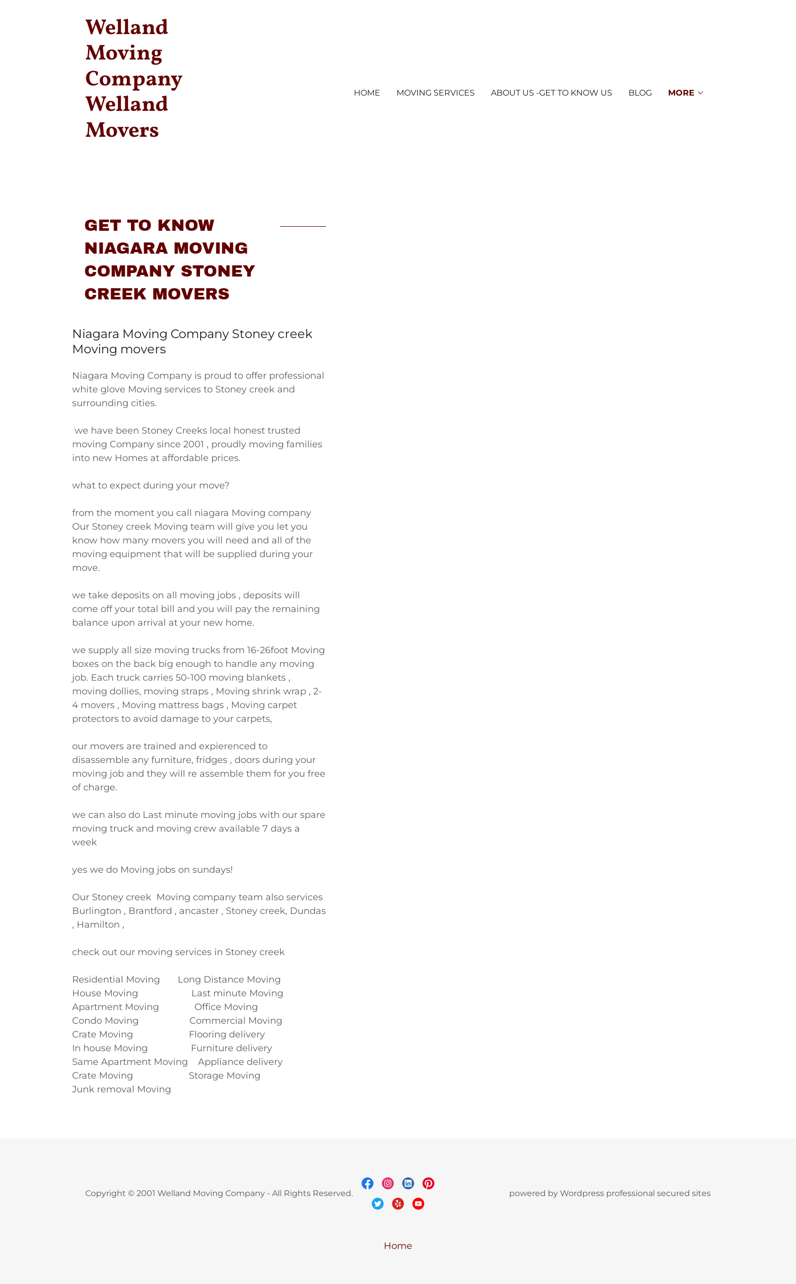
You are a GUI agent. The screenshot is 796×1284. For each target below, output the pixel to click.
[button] (686, 93)
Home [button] (398, 1245)
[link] (163, 159)
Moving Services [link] (435, 93)
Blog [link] (640, 93)
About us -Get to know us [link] (551, 93)
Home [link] (367, 93)
